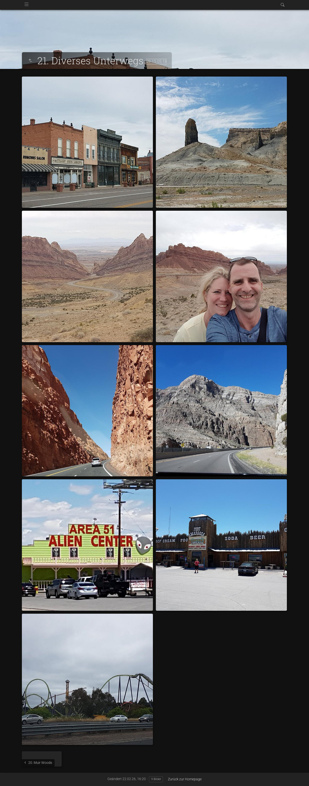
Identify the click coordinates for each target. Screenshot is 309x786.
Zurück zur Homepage (185, 779)
